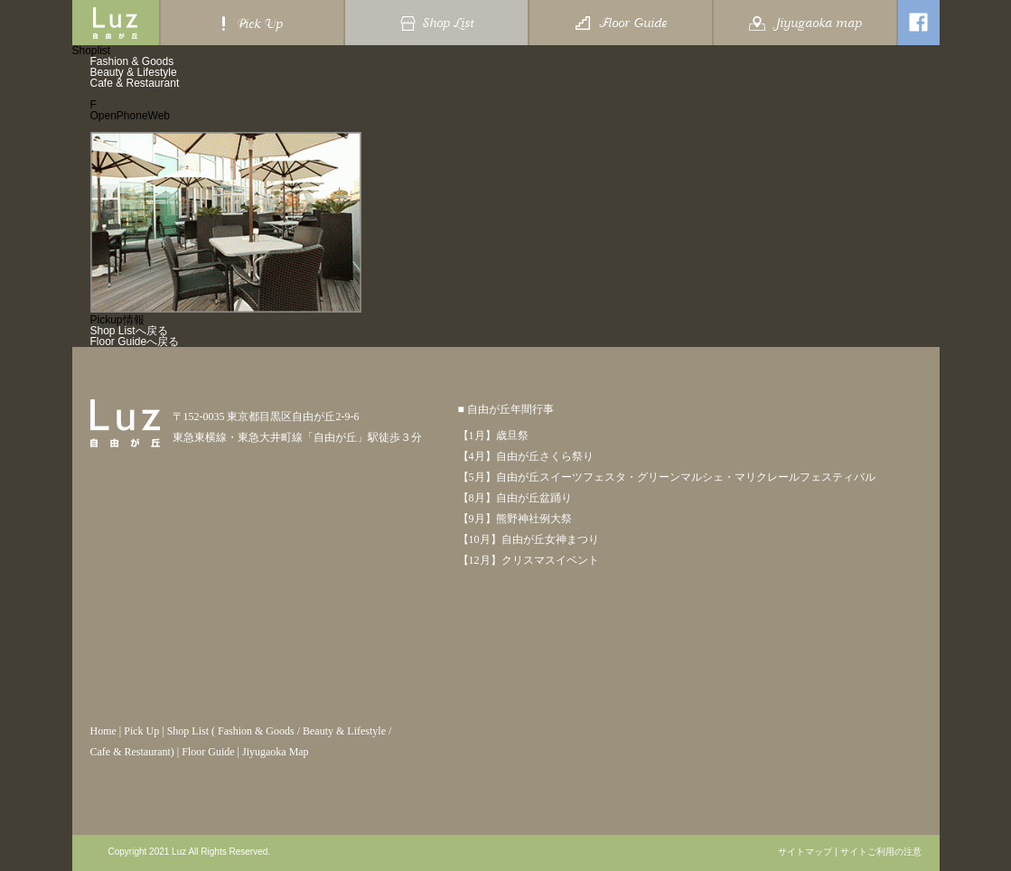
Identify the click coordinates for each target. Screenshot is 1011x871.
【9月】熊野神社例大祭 (515, 518)
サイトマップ (805, 852)
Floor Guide (208, 751)
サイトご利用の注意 (881, 852)
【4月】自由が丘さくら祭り (526, 456)
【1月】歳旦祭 (493, 435)
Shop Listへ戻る (129, 330)
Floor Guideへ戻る (135, 341)
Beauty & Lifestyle (133, 72)
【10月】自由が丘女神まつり (528, 539)
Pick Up (141, 731)
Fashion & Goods (132, 61)
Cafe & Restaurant (135, 83)
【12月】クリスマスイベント (528, 560)
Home (103, 731)
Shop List (188, 731)
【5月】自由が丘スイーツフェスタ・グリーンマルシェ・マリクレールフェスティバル (666, 477)
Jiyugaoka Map (275, 751)
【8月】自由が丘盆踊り (515, 498)
